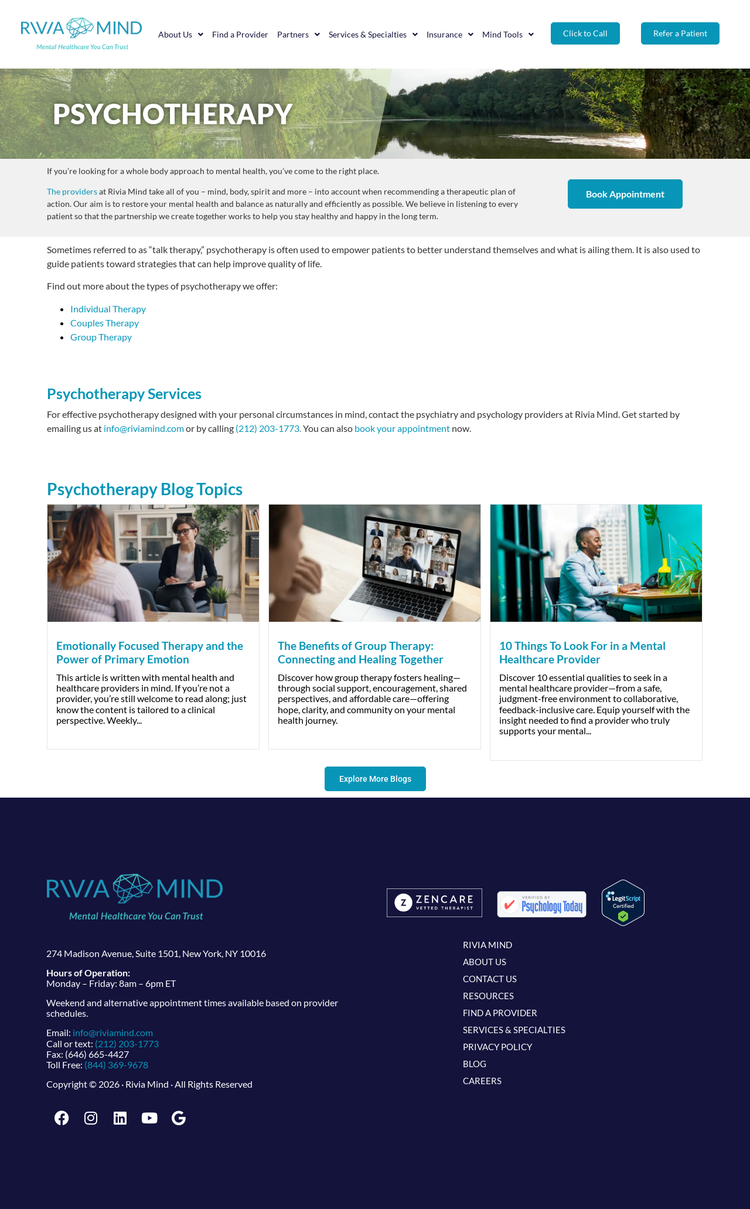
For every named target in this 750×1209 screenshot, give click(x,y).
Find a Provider (240, 34)
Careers (482, 1080)
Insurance (450, 35)
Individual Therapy (108, 308)
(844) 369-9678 (116, 1064)
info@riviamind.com (144, 428)
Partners (298, 35)
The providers (72, 191)
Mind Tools (508, 35)
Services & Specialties (373, 35)
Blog (474, 1063)
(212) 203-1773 (267, 428)
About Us (180, 35)
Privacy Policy (497, 1046)
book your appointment (402, 428)
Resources (488, 995)
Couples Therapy (104, 322)
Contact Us (490, 978)
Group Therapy (101, 336)
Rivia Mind (487, 944)
